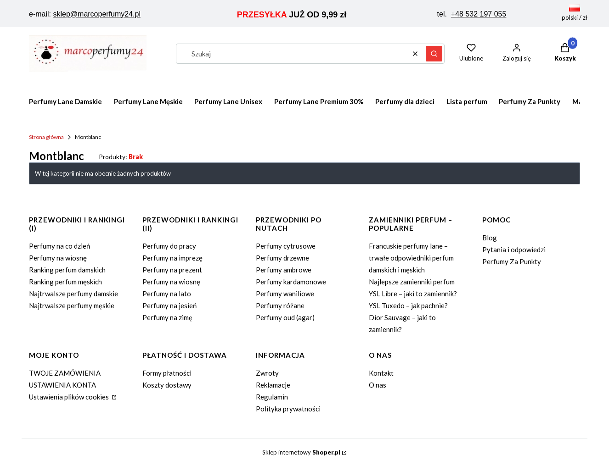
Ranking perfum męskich (65, 281)
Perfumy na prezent (172, 270)
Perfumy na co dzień (59, 246)
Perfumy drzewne (282, 258)
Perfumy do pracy (169, 246)
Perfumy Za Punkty (511, 261)
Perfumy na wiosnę (58, 258)
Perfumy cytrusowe (286, 246)
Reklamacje (273, 385)
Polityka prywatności (288, 409)
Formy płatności (167, 373)
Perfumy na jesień (169, 305)
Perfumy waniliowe (285, 293)
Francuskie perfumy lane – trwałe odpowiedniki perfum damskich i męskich (411, 258)
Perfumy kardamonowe (291, 281)
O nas (377, 385)
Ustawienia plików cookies (69, 397)
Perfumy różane (280, 305)
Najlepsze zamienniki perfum (412, 281)
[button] (434, 53)
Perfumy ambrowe (283, 270)
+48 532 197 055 (479, 14)
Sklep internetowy (301, 452)
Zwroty (267, 373)
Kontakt (381, 373)
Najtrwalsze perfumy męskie (71, 305)
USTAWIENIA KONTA (62, 385)
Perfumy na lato (166, 293)
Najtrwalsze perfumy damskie (73, 293)
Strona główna (46, 136)
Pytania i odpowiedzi (514, 249)
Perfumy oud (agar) (285, 317)
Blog (489, 237)
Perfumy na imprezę (172, 258)
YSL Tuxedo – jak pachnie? (408, 305)
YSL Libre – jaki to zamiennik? (413, 293)
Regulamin (272, 397)
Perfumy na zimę (167, 317)
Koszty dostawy (167, 385)
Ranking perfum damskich (67, 270)
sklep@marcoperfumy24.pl (97, 14)
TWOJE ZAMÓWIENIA (65, 373)
